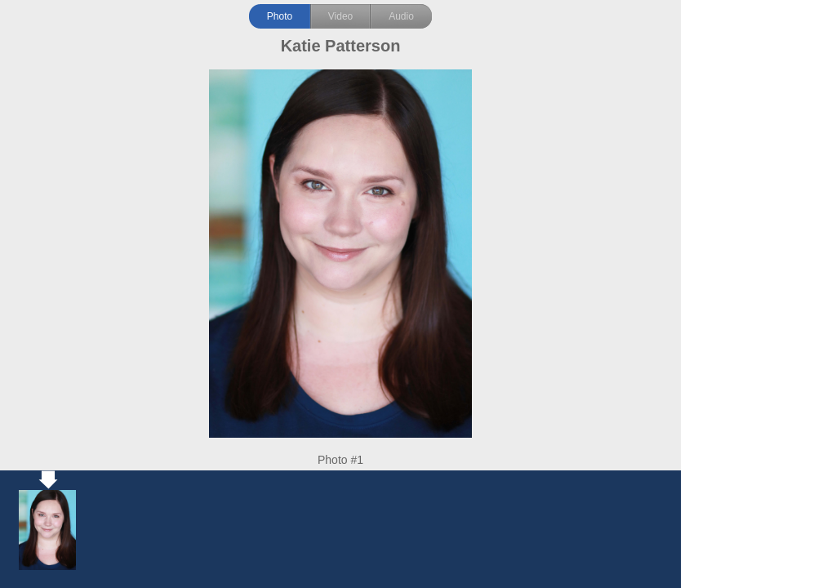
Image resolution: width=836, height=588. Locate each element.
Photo (279, 16)
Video (340, 16)
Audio (401, 16)
